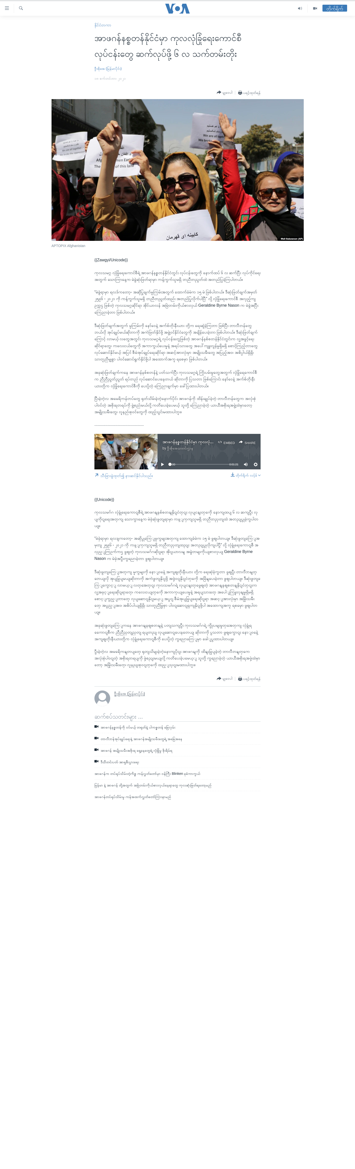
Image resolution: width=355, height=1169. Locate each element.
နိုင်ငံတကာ (102, 25)
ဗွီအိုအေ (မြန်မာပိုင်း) (108, 69)
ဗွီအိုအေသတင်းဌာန (180, 448)
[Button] (224, 92)
